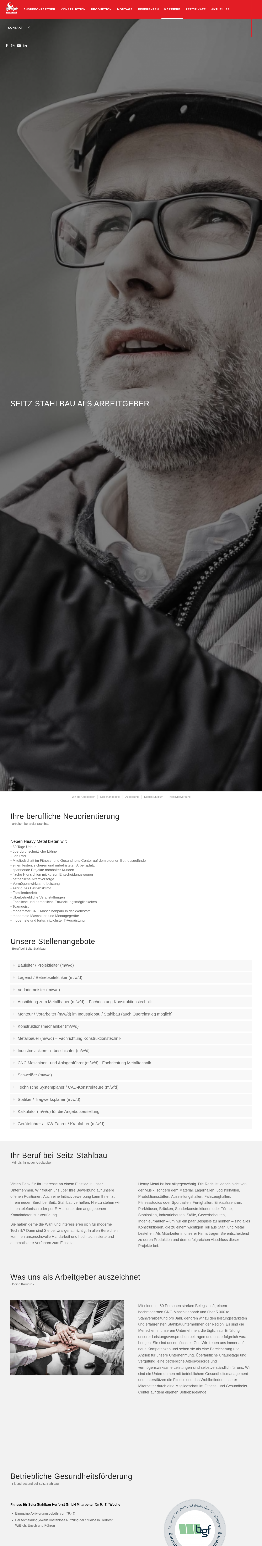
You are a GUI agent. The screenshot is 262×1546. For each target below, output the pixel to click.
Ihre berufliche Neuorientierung (64, 816)
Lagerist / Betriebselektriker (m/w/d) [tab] (47, 977)
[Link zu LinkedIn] (25, 46)
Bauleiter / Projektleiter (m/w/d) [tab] (43, 965)
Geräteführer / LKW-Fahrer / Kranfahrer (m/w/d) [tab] (58, 1123)
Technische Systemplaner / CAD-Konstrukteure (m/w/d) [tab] (65, 1087)
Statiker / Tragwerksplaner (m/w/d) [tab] (46, 1099)
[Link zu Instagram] (13, 46)
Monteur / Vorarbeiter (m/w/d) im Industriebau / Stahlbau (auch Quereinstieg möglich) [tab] (92, 1014)
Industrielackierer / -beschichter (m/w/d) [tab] (51, 1050)
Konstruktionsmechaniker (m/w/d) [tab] (45, 1026)
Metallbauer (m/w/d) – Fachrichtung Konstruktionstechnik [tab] (66, 1038)
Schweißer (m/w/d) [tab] (32, 1075)
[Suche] (29, 27)
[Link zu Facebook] (6, 46)
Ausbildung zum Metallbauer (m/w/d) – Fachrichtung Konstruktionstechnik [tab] (82, 1001)
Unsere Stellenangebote (52, 941)
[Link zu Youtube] (19, 46)
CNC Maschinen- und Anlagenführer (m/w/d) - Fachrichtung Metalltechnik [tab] (81, 1063)
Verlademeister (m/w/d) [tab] (36, 989)
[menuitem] (13, 9)
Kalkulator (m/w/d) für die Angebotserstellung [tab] (56, 1111)
